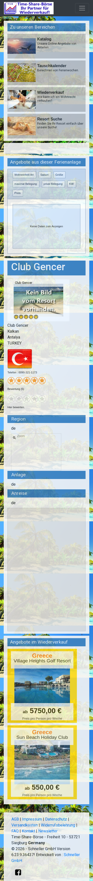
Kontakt (28, 831)
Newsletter (48, 831)
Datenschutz (56, 819)
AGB (15, 819)
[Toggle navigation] (82, 8)
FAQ (15, 831)
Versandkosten (24, 825)
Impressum (32, 819)
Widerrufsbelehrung (58, 825)
